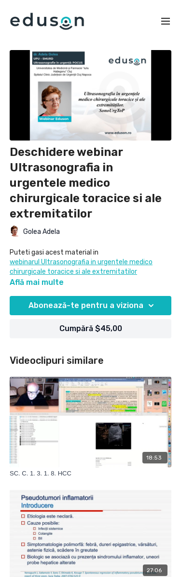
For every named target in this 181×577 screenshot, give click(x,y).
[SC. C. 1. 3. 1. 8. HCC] (90, 473)
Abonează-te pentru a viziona (92, 305)
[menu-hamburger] (165, 21)
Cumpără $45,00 (90, 328)
